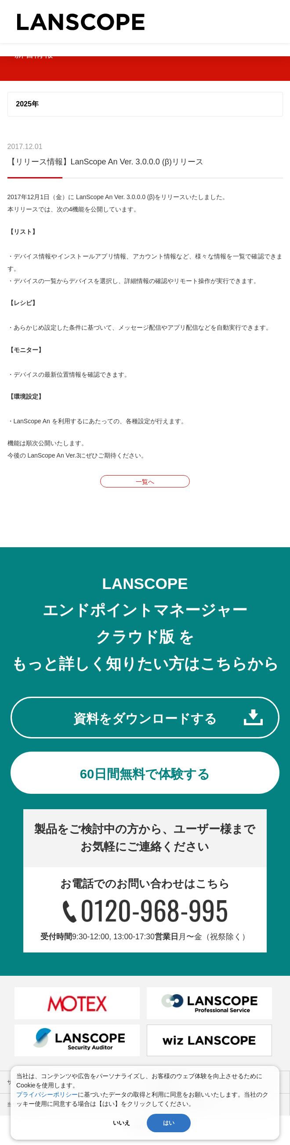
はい (168, 1123)
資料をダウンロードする (145, 720)
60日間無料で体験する (145, 778)
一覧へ (145, 481)
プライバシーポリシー (47, 1094)
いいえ (121, 1123)
